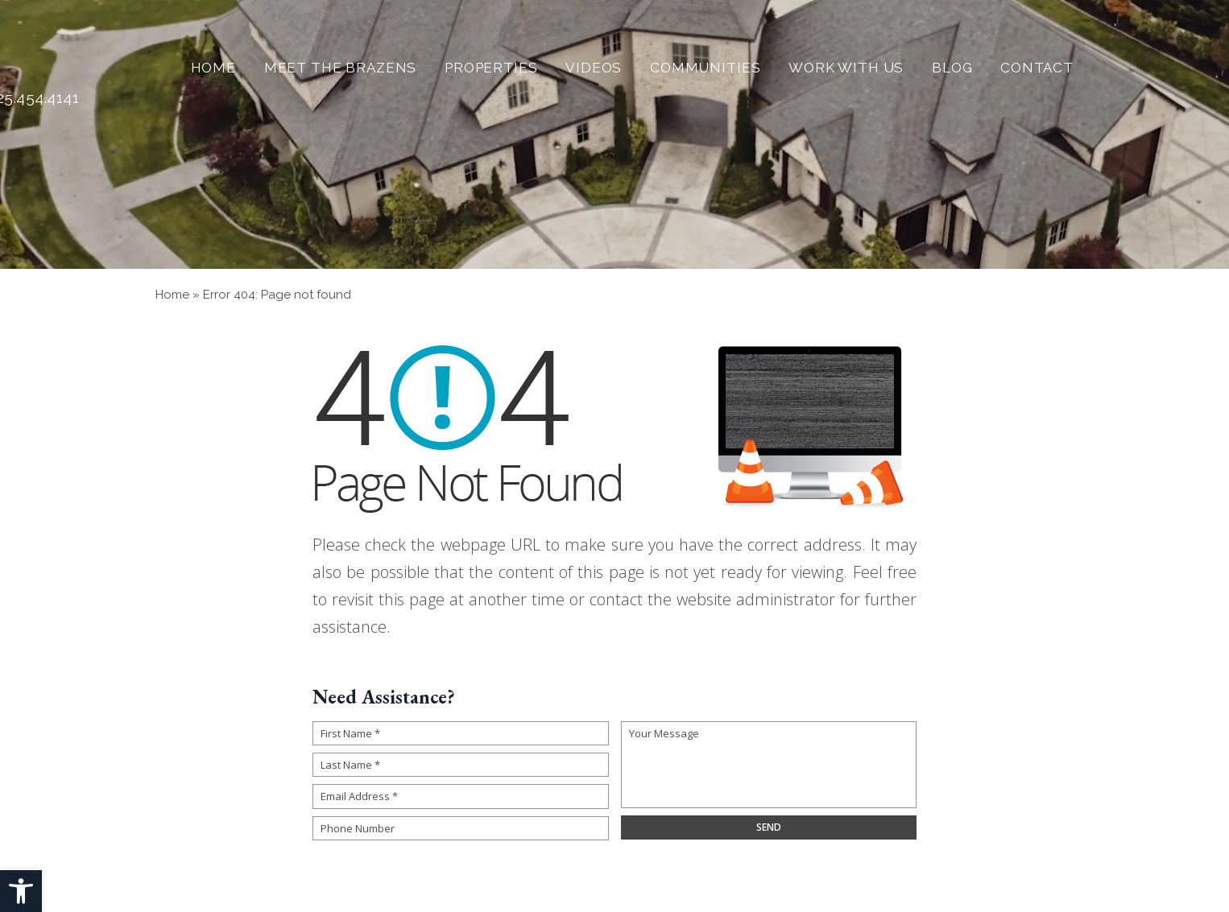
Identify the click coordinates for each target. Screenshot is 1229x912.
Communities (705, 68)
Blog (952, 68)
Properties (491, 68)
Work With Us (846, 68)
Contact (1037, 68)
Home (213, 68)
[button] (21, 891)
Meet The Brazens (340, 68)
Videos (593, 68)
